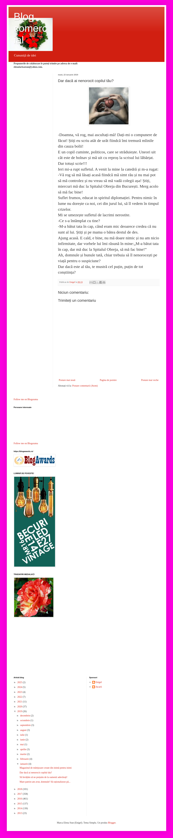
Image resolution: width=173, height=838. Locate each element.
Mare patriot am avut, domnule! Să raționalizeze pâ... (45, 782)
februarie (24, 759)
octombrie (25, 720)
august (23, 730)
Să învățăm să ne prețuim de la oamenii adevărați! (43, 777)
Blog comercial (30, 28)
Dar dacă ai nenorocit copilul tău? (36, 772)
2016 (20, 798)
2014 (20, 808)
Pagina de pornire (108, 380)
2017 (20, 794)
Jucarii (99, 687)
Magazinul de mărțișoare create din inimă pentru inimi (46, 768)
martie (23, 754)
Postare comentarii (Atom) (85, 385)
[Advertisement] (86, 647)
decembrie (25, 715)
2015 (20, 803)
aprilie (23, 749)
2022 (20, 697)
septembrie (25, 725)
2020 (20, 706)
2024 (20, 687)
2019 (20, 711)
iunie (23, 739)
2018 (20, 789)
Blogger (111, 822)
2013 (20, 813)
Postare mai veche (150, 380)
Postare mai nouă (67, 380)
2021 (20, 701)
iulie (22, 735)
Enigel (99, 682)
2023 (20, 692)
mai (22, 744)
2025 (20, 682)
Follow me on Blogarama (26, 399)
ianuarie (24, 764)
